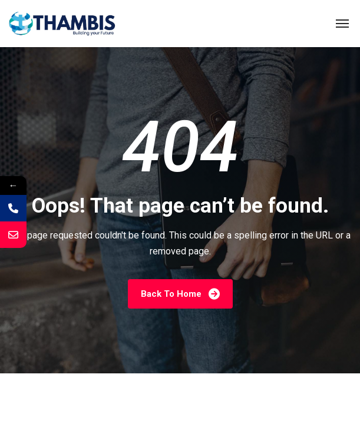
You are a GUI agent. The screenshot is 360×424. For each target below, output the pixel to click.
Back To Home (180, 293)
